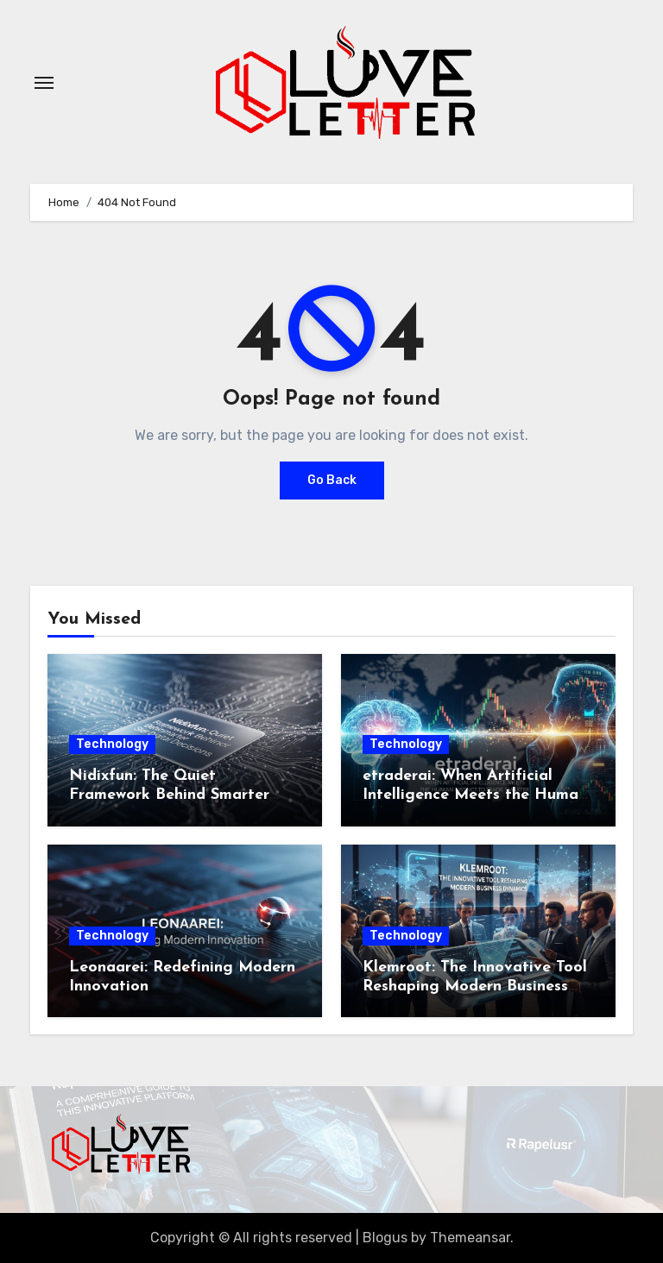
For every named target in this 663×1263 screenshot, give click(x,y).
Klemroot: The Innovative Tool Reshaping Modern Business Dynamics (475, 986)
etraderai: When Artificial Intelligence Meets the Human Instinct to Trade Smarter (475, 794)
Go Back (332, 480)
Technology (112, 744)
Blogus (385, 1237)
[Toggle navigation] (44, 82)
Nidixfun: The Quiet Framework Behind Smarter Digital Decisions (169, 794)
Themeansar (470, 1237)
